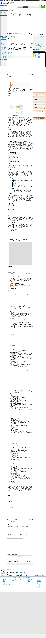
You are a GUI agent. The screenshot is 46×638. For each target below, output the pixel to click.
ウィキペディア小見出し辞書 (13, 519)
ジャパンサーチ (22, 87)
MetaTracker (11, 454)
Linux (12, 453)
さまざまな (20, 16)
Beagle (11, 452)
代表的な (9, 47)
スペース (17, 131)
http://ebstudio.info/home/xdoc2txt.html (18, 189)
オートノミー (13, 404)
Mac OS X (10, 49)
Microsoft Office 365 (24, 411)
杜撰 (35, 100)
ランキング (18, 10)
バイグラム (18, 143)
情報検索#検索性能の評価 (14, 220)
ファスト (12, 402)
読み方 (9, 37)
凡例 (20, 10)
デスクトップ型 (36, 55)
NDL (16, 87)
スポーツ (22, 577)
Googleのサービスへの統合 (37, 46)
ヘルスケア (17, 577)
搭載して (14, 49)
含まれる (28, 526)
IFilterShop (14, 183)
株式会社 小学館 (9, 569)
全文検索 (28, 16)
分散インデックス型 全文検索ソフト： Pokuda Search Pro (17, 476)
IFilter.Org (14, 184)
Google (19, 47)
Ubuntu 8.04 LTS (36, 49)
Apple (13, 424)
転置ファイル (29, 196)
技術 (26, 15)
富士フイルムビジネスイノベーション (27, 474)
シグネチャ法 (9, 166)
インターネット (19, 15)
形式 (14, 45)
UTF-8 (12, 309)
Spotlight (17, 49)
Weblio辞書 (8, 575)
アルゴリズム (16, 198)
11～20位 (38, 94)
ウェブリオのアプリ (14, 579)
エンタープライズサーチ (13, 508)
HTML (21, 171)
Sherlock (22, 425)
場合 (8, 45)
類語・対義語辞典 (5, 0)
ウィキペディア (11, 74)
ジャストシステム (17, 472)
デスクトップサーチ (12, 38)
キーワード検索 (26, 14)
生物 (23, 577)
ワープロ (21, 172)
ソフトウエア (14, 15)
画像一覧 (25, 33)
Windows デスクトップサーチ (26, 48)
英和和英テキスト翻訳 (12, 554)
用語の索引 (19, 33)
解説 (29, 524)
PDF (16, 180)
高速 (25, 16)
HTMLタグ (11, 230)
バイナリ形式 (27, 172)
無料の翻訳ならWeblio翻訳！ (13, 3)
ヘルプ (45, 0)
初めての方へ (40, 5)
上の (25, 43)
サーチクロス (11, 466)
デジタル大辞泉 (11, 10)
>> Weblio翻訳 (43, 110)
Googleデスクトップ (26, 47)
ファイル (23, 14)
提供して (21, 47)
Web (24, 43)
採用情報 (29, 581)
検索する (29, 43)
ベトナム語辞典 (38, 586)
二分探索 (11, 198)
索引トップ (15, 10)
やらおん (36, 99)
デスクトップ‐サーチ (37, 36)
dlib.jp (18, 87)
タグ (26, 171)
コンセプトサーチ (12, 472)
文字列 (16, 89)
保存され (20, 14)
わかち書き (11, 133)
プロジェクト (15, 526)
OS (16, 453)
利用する (14, 43)
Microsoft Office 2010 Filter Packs (17, 185)
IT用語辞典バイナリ (12, 33)
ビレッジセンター (16, 466)
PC (9, 44)
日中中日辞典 (14, 0)
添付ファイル (15, 16)
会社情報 (29, 580)
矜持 (35, 104)
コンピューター (16, 14)
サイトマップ (4, 583)
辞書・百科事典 (31, 577)
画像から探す (13, 580)
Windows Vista (13, 420)
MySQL (12, 336)
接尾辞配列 (30, 165)
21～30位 (41, 94)
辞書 (1, 0)
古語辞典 (21, 0)
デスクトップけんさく (13, 37)
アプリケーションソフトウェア (25, 278)
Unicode (15, 309)
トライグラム (29, 143)
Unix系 (15, 453)
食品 (25, 577)
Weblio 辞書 (41, 0)
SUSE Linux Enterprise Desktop (13, 524)
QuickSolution (11, 406)
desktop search (11, 14)
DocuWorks (19, 474)
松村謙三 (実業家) (37, 98)
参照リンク (9, 51)
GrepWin (11, 426)
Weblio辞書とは (5, 579)
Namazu (14, 180)
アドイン (15, 175)
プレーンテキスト (14, 171)
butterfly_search (12, 456)
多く (31, 44)
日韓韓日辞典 (18, 0)
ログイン (38, 0)
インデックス (22, 122)
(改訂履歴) (35, 575)
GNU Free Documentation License (21, 572)
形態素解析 (19, 133)
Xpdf (12, 178)
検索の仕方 (4, 580)
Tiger (15, 425)
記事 (19, 524)
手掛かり (17, 44)
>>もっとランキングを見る (42, 108)
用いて (23, 43)
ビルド (19, 526)
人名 (26, 577)
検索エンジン (19, 43)
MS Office (12, 449)
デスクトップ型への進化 (37, 56)
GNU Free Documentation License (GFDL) (17, 574)
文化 (13, 577)
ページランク (11, 237)
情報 (26, 43)
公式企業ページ (30, 579)
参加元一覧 (44, 5)
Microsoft (12, 48)
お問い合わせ (21, 579)
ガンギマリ (36, 95)
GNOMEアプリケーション (37, 44)
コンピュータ (25, 88)
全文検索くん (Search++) (13, 463)
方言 (28, 577)
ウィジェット (11, 45)
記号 (1, 58)
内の (10, 44)
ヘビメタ (36, 103)
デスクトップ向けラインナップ (38, 54)
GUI (11, 369)
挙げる (21, 49)
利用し (29, 15)
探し (24, 44)
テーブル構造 (14, 124)
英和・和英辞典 (10, 0)
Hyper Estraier (16, 191)
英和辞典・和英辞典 (39, 581)
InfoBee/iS (11, 395)
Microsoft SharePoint (16, 412)
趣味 (19, 577)
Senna (10, 333)
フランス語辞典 (38, 584)
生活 (15, 577)
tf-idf (10, 233)
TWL (25, 87)
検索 (17, 89)
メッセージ (11, 16)
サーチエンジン (24, 15)
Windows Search (19, 48)
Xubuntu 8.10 (36, 41)
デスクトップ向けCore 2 (37, 53)
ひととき (36, 107)
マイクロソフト (13, 411)
